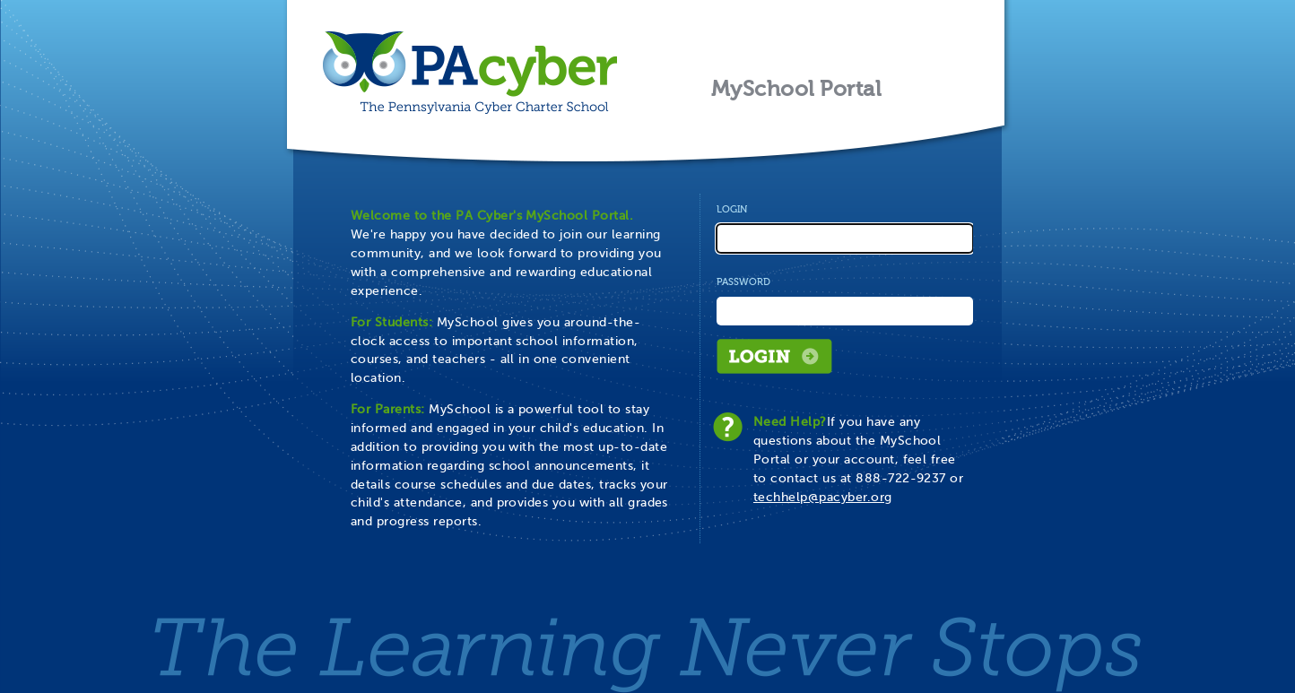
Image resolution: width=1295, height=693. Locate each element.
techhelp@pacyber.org (822, 496)
